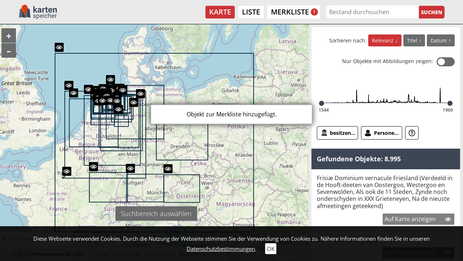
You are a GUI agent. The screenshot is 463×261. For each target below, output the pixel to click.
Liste (251, 12)
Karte (220, 12)
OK (271, 248)
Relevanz (383, 40)
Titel (413, 40)
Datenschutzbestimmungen (221, 248)
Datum (439, 40)
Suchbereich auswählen (156, 213)
